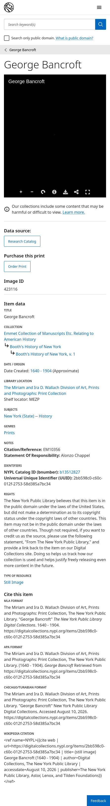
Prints (9, 432)
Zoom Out (20, 192)
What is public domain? (74, 38)
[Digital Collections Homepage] (9, 7)
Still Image (13, 582)
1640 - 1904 (41, 370)
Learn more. (74, 212)
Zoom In (9, 192)
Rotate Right (31, 192)
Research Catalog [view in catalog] (22, 241)
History (45, 416)
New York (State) (19, 416)
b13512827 (70, 472)
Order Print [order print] (17, 266)
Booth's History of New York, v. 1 (45, 354)
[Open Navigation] (99, 7)
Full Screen (75, 192)
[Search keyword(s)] (49, 24)
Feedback (98, 800)
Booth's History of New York (35, 346)
